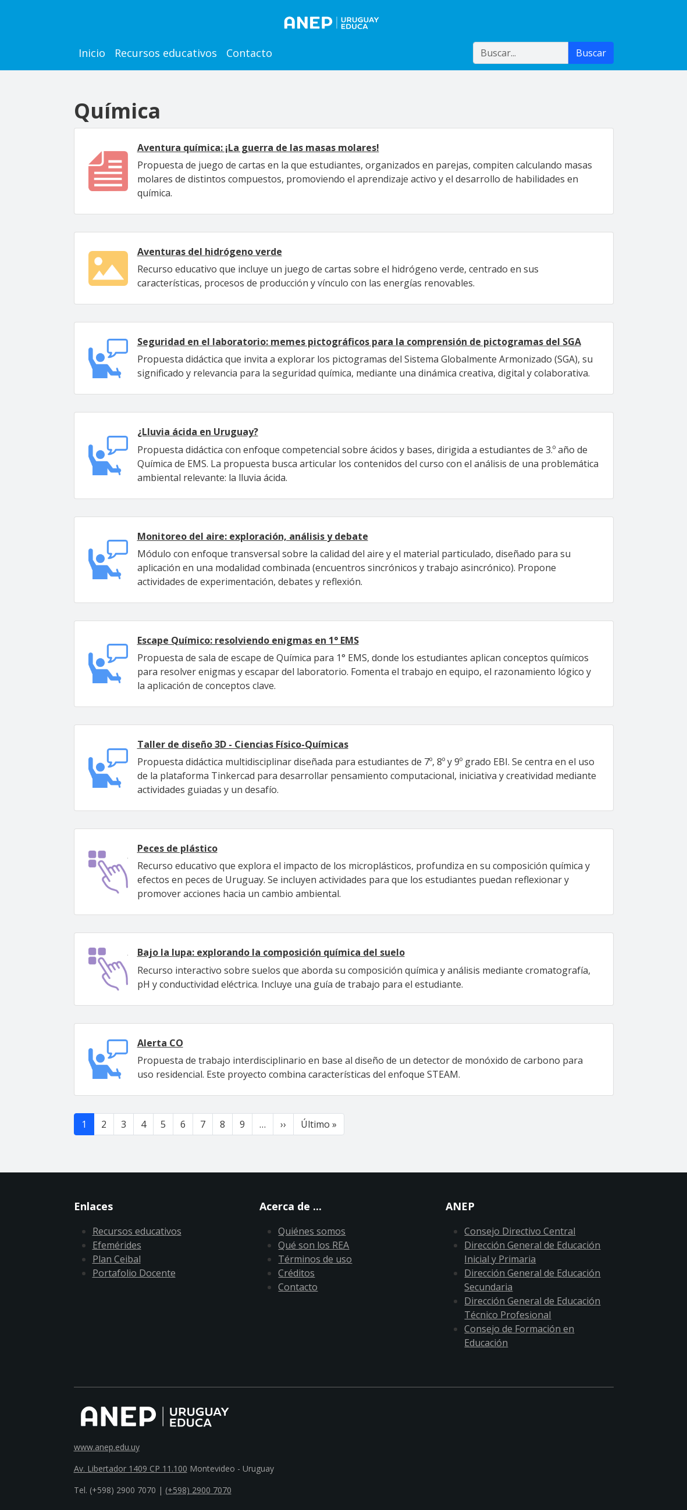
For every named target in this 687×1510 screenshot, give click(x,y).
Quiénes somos (312, 1231)
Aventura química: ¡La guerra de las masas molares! (258, 147)
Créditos (296, 1273)
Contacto (249, 53)
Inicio (92, 53)
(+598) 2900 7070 (198, 1489)
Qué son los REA (313, 1245)
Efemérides (116, 1245)
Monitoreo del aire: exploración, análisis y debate (252, 536)
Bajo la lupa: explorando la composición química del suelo (271, 952)
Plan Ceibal (116, 1259)
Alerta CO (160, 1042)
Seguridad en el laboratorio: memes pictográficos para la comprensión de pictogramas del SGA (359, 341)
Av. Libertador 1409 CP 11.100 (130, 1468)
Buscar (591, 52)
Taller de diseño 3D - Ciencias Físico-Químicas (242, 744)
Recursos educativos (166, 53)
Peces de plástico (177, 848)
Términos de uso (315, 1259)
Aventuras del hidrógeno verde (209, 251)
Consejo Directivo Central (519, 1231)
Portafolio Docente (134, 1273)
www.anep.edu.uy (107, 1446)
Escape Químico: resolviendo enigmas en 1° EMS (248, 640)
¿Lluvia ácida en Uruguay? (197, 431)
